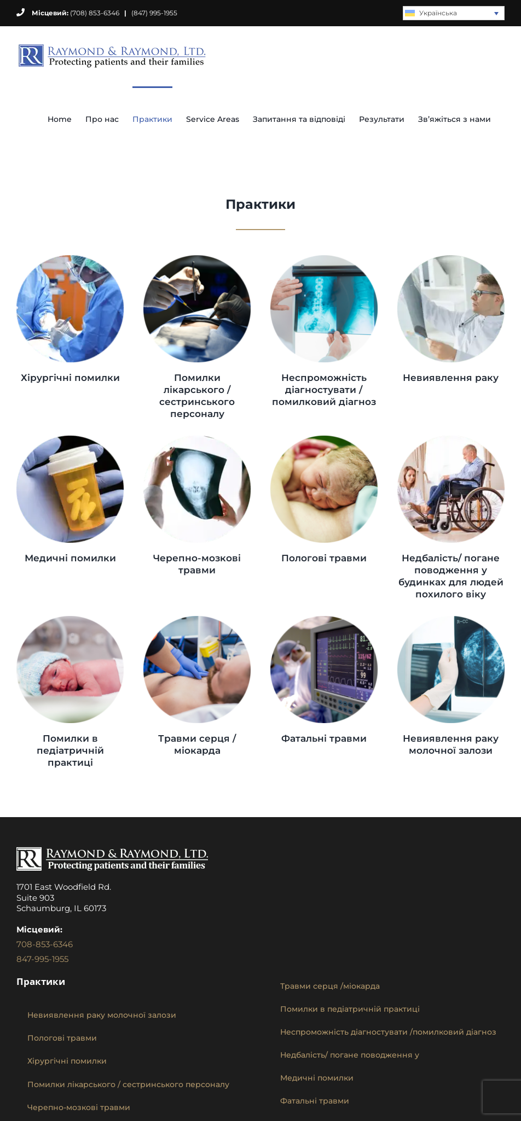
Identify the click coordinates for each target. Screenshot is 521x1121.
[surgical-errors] (70, 259)
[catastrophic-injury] (324, 620)
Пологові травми (324, 558)
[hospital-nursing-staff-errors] (197, 259)
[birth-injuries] (324, 440)
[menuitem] (454, 13)
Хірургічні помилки (70, 377)
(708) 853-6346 (67, 13)
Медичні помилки (70, 558)
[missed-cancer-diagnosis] (451, 259)
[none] (454, 13)
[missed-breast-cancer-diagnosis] (451, 620)
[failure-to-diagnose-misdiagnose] (324, 259)
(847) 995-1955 (154, 13)
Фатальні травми (324, 738)
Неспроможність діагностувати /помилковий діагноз (324, 389)
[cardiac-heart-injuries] (197, 620)
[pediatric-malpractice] (70, 620)
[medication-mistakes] (70, 440)
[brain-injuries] (197, 440)
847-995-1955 (42, 959)
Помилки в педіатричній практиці (70, 750)
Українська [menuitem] (438, 13)
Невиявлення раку (451, 377)
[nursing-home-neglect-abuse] (451, 440)
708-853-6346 (44, 944)
